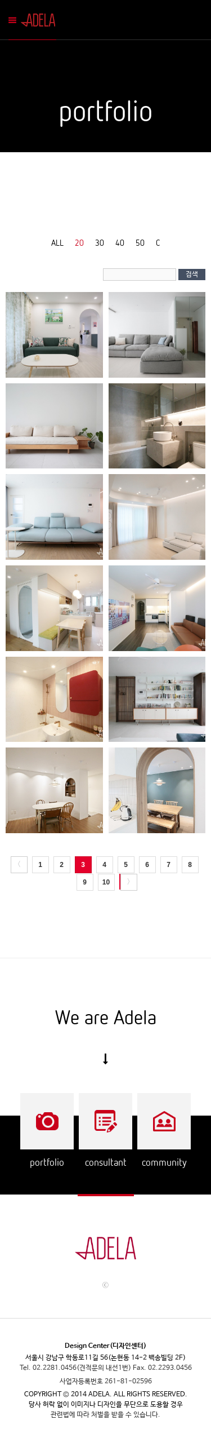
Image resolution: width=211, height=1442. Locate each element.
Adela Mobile (40, 20)
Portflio (47, 1121)
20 (79, 242)
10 (106, 882)
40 (119, 242)
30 (99, 242)
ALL (57, 242)
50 (140, 242)
